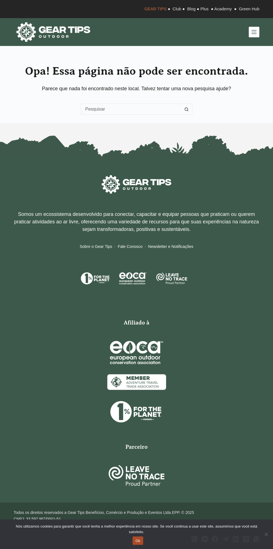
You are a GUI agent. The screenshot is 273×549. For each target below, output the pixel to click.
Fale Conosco (130, 246)
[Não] (266, 534)
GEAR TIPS (155, 8)
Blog (191, 8)
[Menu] (254, 32)
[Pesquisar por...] (131, 109)
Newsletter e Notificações (170, 246)
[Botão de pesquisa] (186, 109)
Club (177, 8)
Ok (137, 541)
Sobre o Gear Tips (96, 246)
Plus (204, 8)
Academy (223, 8)
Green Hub (249, 8)
